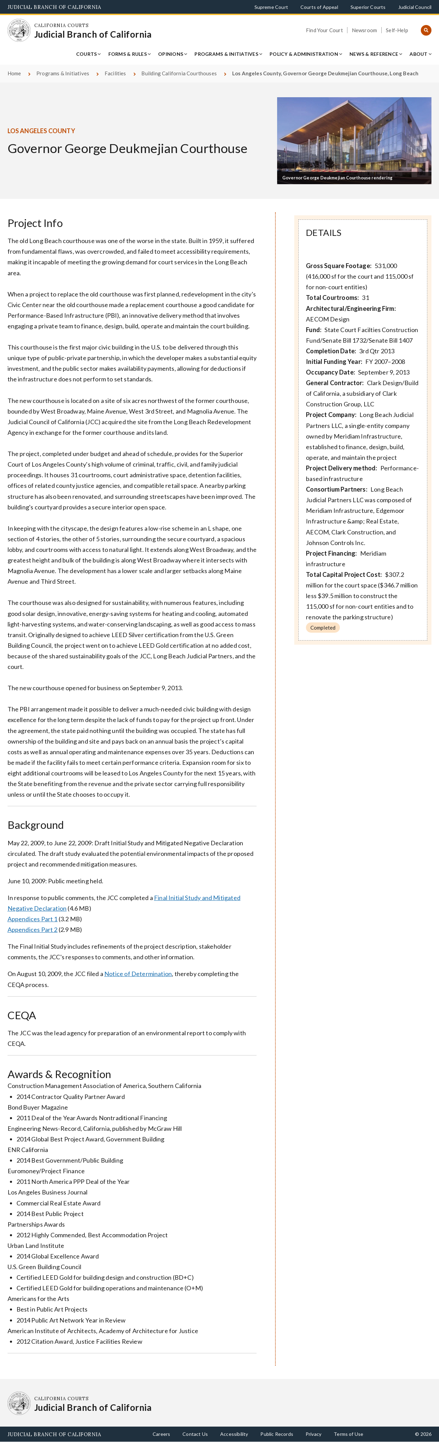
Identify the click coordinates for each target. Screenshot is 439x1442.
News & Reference (373, 54)
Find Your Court (324, 30)
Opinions (170, 54)
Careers (161, 1434)
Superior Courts (368, 7)
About (418, 54)
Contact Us (195, 1434)
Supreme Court (271, 7)
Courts (86, 54)
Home (14, 73)
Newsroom (364, 30)
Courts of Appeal (319, 7)
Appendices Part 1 (33, 919)
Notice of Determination (138, 973)
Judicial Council (415, 7)
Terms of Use (348, 1434)
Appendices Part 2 (33, 929)
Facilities (115, 73)
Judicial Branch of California (54, 7)
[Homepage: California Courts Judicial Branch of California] (19, 30)
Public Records (276, 1434)
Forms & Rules (127, 54)
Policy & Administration (304, 54)
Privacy (313, 1434)
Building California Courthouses (179, 73)
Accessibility (234, 1434)
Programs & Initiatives (226, 54)
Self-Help (397, 30)
